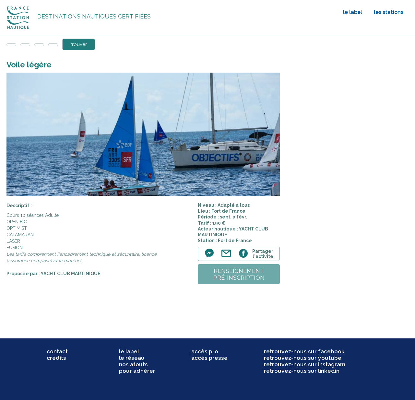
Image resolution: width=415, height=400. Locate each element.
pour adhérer (137, 371)
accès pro (204, 351)
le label (352, 12)
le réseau (132, 358)
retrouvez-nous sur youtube (302, 358)
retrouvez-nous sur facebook (304, 351)
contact (57, 351)
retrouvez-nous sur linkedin (301, 371)
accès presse (209, 358)
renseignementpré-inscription (239, 274)
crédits (56, 358)
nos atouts (133, 364)
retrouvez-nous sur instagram (304, 364)
